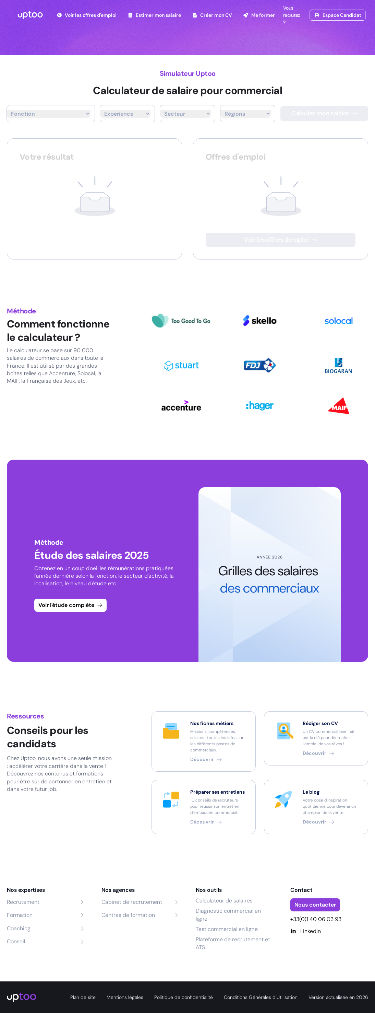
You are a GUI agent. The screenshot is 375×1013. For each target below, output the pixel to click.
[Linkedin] (329, 931)
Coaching (19, 928)
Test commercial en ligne (227, 929)
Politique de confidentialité (183, 997)
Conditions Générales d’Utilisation (261, 997)
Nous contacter (315, 904)
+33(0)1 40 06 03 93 (315, 919)
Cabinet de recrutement (131, 902)
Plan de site (83, 997)
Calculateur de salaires (224, 900)
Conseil (16, 941)
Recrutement (23, 902)
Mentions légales (125, 997)
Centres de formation (128, 915)
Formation (20, 915)
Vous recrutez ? (291, 15)
